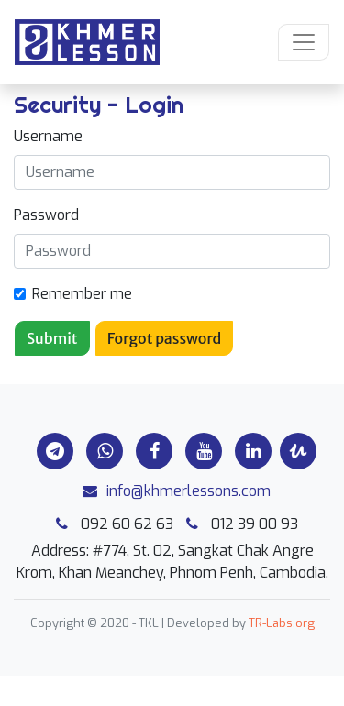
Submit (52, 338)
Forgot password (164, 338)
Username (48, 136)
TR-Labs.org (282, 623)
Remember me (82, 293)
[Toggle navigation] (303, 42)
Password (46, 215)
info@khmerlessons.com (172, 491)
